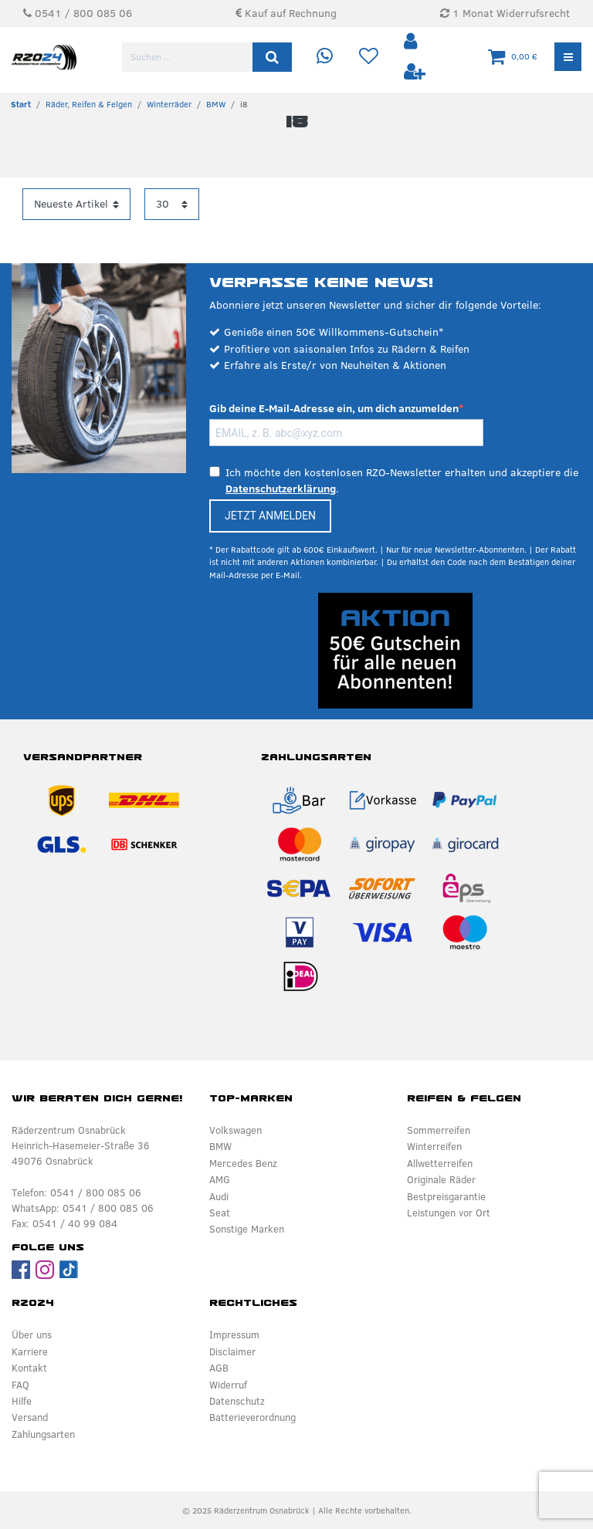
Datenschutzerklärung (280, 488)
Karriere (30, 1351)
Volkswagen (235, 1130)
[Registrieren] (414, 72)
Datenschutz (237, 1401)
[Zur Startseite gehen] (21, 104)
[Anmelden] (412, 42)
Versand (30, 1417)
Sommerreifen (438, 1130)
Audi (219, 1196)
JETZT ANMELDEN (270, 515)
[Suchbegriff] (188, 57)
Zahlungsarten (43, 1434)
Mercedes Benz (243, 1163)
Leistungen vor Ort (448, 1212)
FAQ (20, 1385)
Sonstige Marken (246, 1229)
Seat (219, 1212)
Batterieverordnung (252, 1417)
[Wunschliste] (369, 57)
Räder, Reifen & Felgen (89, 104)
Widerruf (228, 1385)
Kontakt (29, 1368)
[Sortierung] (76, 204)
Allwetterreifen (440, 1163)
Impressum (234, 1334)
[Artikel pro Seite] (171, 204)
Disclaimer (232, 1351)
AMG (219, 1179)
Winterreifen (434, 1146)
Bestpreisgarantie (446, 1196)
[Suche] (272, 57)
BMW (215, 104)
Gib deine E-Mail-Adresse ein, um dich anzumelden (334, 408)
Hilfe (22, 1401)
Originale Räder (441, 1179)
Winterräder (169, 104)
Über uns (32, 1334)
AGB (219, 1368)
